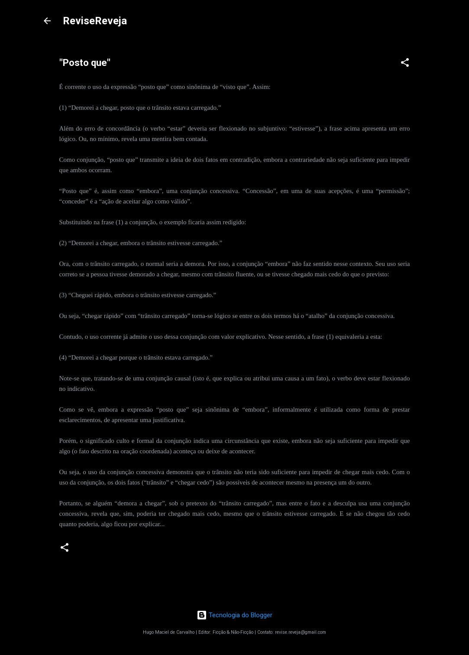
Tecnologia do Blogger (234, 615)
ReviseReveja (95, 21)
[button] (405, 64)
